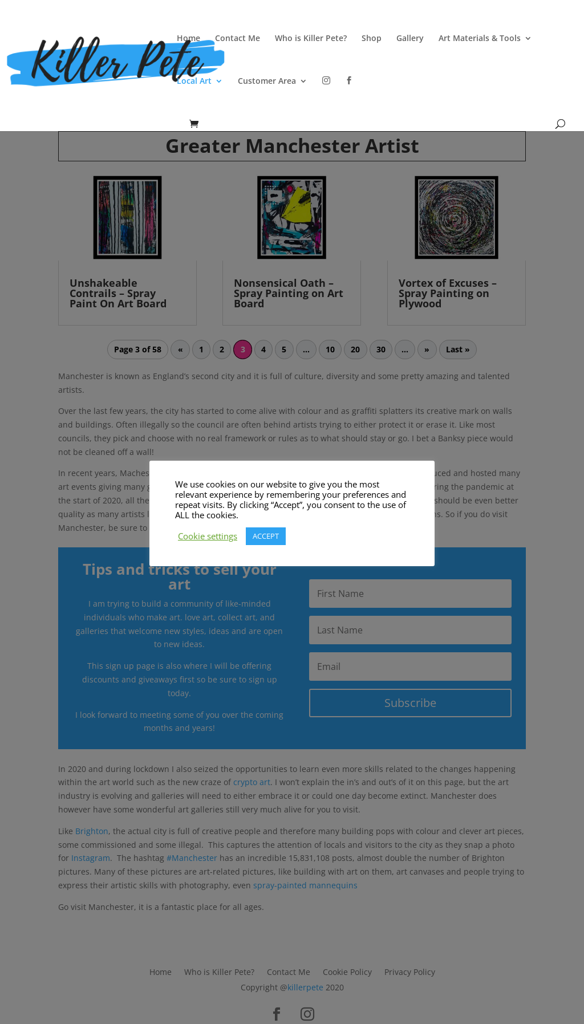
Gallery (410, 38)
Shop (372, 38)
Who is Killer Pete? (311, 38)
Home (188, 38)
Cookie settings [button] (207, 536)
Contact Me (237, 38)
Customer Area (267, 81)
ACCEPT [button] (266, 536)
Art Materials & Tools (480, 38)
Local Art (194, 81)
